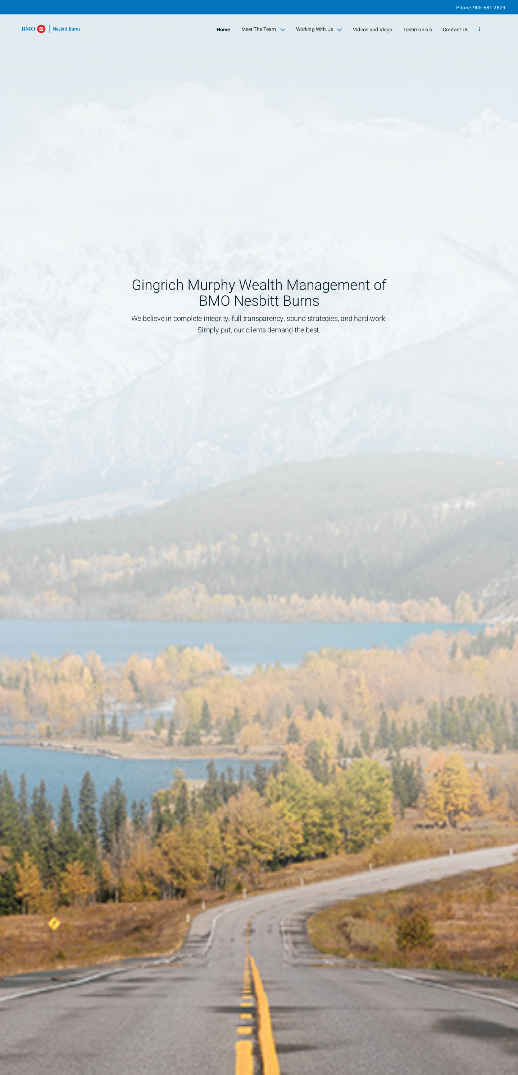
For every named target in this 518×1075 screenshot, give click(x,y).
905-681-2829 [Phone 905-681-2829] (489, 8)
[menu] (480, 30)
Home (224, 29)
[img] (259, 537)
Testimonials (417, 29)
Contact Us (455, 29)
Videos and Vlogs (372, 29)
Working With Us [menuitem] (319, 29)
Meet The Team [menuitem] (263, 29)
